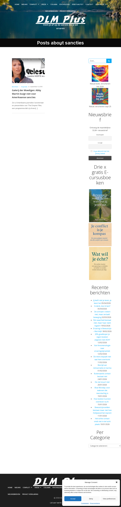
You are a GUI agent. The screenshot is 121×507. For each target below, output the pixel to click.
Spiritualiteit (77, 4)
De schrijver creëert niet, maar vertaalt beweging (101, 315)
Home (17, 4)
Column (54, 4)
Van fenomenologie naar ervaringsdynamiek (102, 348)
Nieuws (24, 4)
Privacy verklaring (68, 11)
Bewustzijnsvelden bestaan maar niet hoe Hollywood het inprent (102, 410)
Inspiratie (24, 87)
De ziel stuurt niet (102, 382)
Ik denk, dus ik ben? (102, 306)
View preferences (109, 499)
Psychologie (64, 4)
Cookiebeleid (85, 503)
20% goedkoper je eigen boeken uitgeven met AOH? (102, 337)
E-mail (100, 143)
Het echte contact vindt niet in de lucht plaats (102, 422)
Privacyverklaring (95, 503)
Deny (91, 499)
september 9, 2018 (36, 87)
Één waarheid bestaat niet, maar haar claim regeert (102, 323)
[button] (117, 482)
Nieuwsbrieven (51, 11)
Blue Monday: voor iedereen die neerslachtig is (102, 391)
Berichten (15, 87)
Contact (89, 4)
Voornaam (100, 135)
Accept (72, 499)
